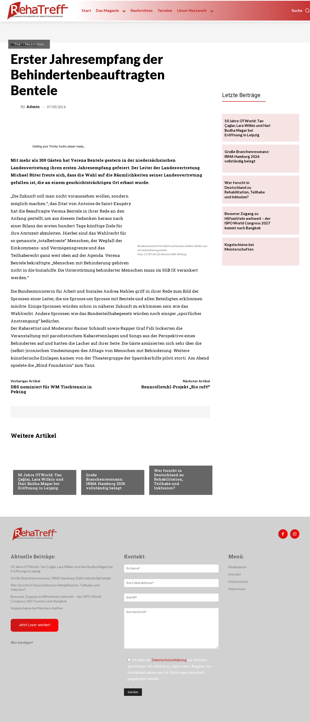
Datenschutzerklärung (169, 660)
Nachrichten (34, 44)
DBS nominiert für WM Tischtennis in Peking (51, 389)
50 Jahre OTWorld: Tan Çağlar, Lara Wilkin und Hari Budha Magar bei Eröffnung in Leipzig (40, 481)
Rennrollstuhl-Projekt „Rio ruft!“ (175, 387)
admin (33, 106)
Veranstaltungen (33, 465)
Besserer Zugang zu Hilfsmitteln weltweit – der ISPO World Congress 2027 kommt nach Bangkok (248, 220)
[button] (301, 10)
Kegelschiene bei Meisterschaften (239, 247)
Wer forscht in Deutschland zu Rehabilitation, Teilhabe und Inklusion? (169, 479)
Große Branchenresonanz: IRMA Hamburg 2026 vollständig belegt (105, 481)
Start (18, 44)
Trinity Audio (58, 146)
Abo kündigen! (22, 643)
